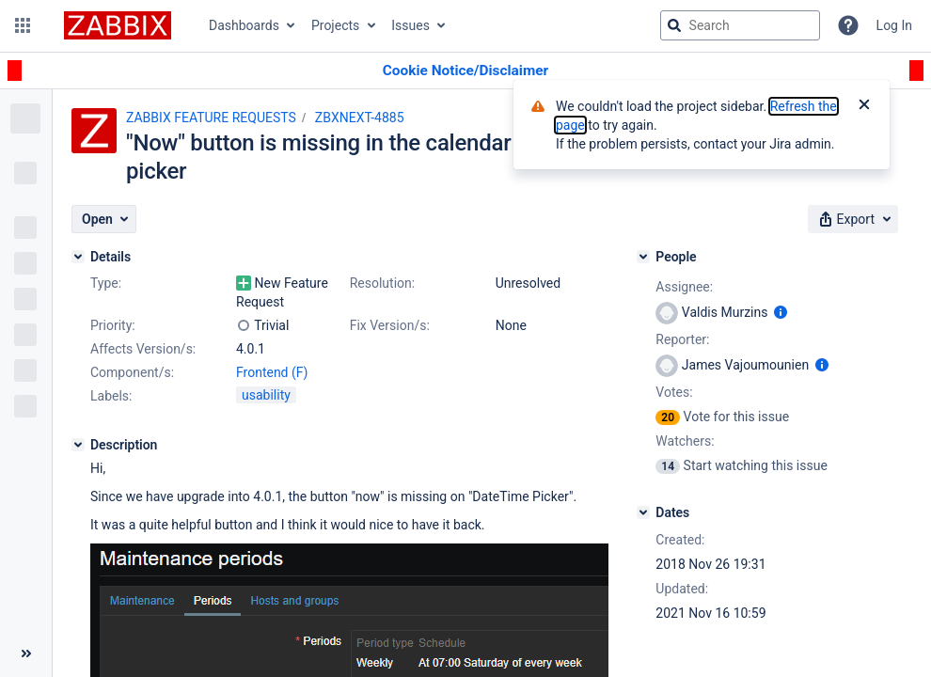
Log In (894, 25)
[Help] (848, 25)
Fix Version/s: (390, 325)
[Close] (864, 106)
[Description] (78, 444)
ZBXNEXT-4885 (359, 117)
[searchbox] (740, 25)
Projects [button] (335, 25)
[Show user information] (780, 312)
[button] (22, 25)
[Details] (78, 256)
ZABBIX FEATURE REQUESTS (211, 117)
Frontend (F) (272, 372)
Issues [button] (410, 25)
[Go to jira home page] (118, 25)
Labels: (111, 395)
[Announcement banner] (465, 71)
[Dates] (643, 512)
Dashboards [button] (244, 25)
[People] (643, 256)
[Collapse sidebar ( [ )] (25, 653)
